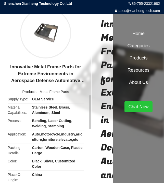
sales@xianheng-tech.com (139, 11)
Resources (138, 70)
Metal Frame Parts (54, 92)
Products (29, 92)
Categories (138, 45)
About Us (138, 82)
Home (138, 33)
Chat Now (138, 106)
